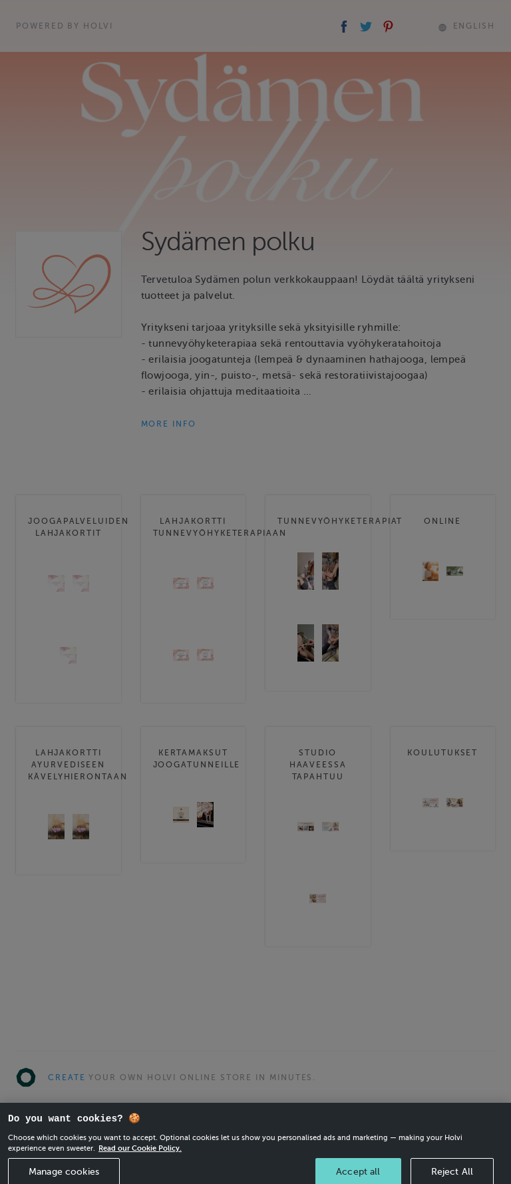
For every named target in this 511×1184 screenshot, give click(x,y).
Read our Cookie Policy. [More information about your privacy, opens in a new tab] (140, 1155)
